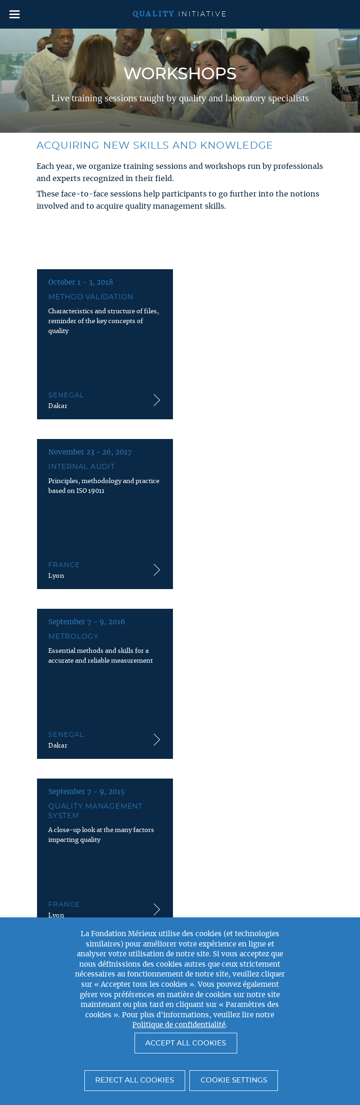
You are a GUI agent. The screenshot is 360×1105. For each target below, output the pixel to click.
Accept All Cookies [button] (185, 1043)
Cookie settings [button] (234, 1080)
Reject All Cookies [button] (134, 1080)
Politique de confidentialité (178, 1025)
